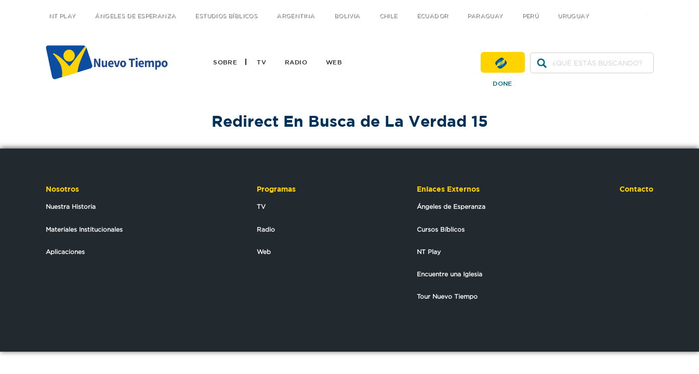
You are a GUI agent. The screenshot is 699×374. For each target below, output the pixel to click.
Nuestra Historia (71, 206)
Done (503, 62)
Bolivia (347, 16)
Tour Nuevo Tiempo (447, 296)
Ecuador (433, 16)
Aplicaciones (65, 251)
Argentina (295, 16)
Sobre (225, 62)
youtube (650, 6)
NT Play (62, 16)
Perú (530, 16)
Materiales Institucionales (84, 229)
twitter (609, 6)
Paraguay (485, 16)
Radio (296, 62)
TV (261, 62)
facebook (630, 6)
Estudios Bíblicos (226, 16)
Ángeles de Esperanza (135, 16)
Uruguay (573, 16)
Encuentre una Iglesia (449, 274)
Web (334, 62)
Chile (388, 16)
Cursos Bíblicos (441, 229)
